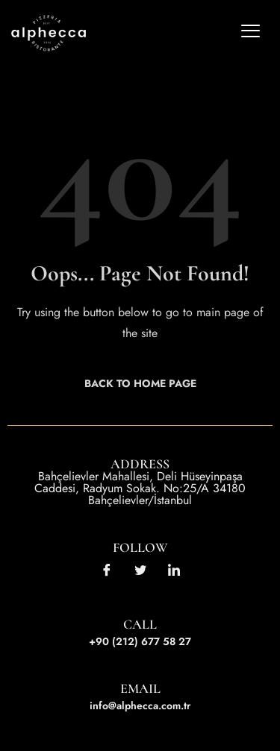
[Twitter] (140, 569)
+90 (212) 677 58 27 (140, 641)
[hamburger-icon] (250, 33)
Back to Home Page (140, 383)
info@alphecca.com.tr (140, 705)
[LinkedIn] (174, 569)
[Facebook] (107, 569)
